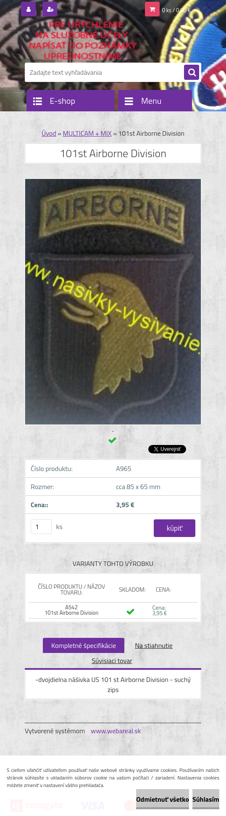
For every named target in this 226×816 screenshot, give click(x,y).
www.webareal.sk (116, 731)
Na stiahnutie (154, 645)
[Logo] (82, 41)
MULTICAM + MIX (87, 133)
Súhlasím (205, 799)
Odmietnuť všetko (162, 799)
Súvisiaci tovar (112, 660)
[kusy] (41, 526)
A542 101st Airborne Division (71, 610)
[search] (191, 73)
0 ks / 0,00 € (176, 10)
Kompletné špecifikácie (83, 645)
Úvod (49, 133)
